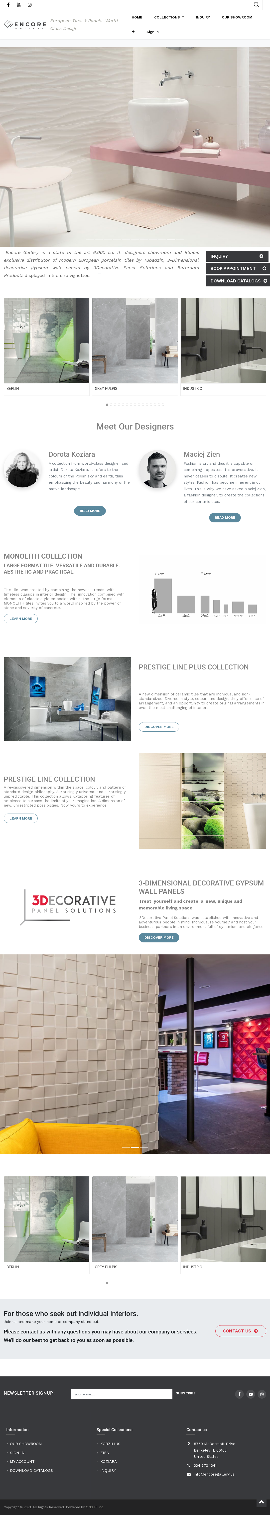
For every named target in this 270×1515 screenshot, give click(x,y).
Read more (90, 522)
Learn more (20, 630)
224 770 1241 (205, 1465)
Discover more (159, 738)
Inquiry (238, 267)
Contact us (241, 1342)
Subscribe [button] (186, 1393)
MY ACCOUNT (23, 1461)
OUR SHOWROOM (26, 1444)
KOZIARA (108, 1461)
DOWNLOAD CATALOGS (32, 1470)
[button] (254, 20)
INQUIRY (108, 1470)
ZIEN (105, 1453)
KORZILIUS (110, 1444)
